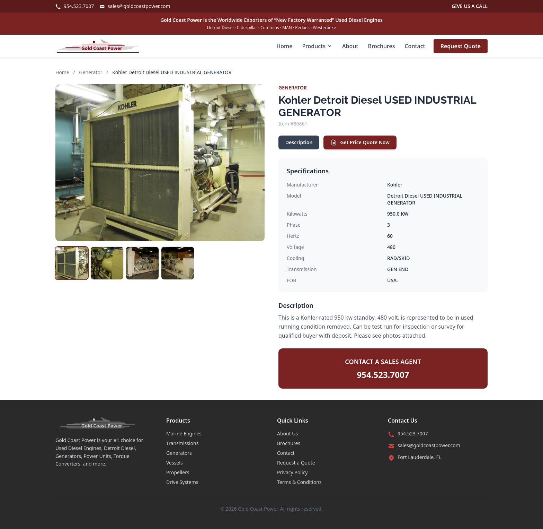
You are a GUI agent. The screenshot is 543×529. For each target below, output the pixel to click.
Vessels (174, 462)
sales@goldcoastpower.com (134, 6)
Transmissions (182, 443)
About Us (287, 433)
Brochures (381, 46)
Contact (414, 46)
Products (317, 46)
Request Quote (460, 46)
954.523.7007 (74, 6)
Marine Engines (184, 433)
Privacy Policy (292, 472)
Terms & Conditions (299, 482)
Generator (90, 72)
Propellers (177, 472)
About (350, 46)
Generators (179, 453)
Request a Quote (296, 462)
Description (298, 142)
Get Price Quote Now (359, 142)
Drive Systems (182, 482)
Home (284, 46)
